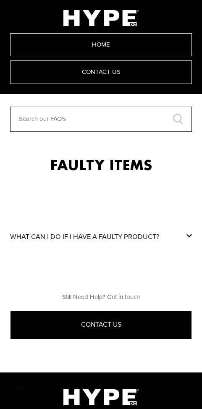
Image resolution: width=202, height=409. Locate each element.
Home (101, 45)
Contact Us (101, 72)
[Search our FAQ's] (101, 119)
